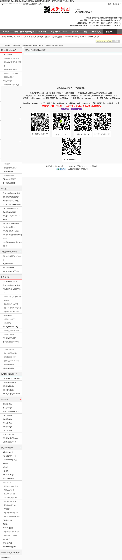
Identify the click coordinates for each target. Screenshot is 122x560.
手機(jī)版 (80, 166)
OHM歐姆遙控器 (9, 349)
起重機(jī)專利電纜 (9, 368)
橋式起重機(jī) (7, 81)
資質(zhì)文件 (25, 37)
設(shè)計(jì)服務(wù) (9, 374)
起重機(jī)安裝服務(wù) (10, 382)
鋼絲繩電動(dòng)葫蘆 (11, 304)
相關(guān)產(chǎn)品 (92, 32)
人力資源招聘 (7, 539)
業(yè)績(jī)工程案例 (10, 535)
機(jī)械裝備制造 (8, 263)
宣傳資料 (5, 467)
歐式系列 (75, 32)
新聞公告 (5, 524)
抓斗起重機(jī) (7, 408)
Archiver (72, 166)
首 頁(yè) (5, 32)
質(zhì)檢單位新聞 (8, 434)
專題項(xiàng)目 (8, 452)
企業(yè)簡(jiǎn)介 (8, 475)
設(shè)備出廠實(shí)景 (11, 532)
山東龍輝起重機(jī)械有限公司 (1, 45)
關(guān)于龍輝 (7, 448)
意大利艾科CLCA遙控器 (11, 361)
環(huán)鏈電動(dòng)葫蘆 (11, 193)
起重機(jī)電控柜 (9, 334)
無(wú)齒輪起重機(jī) (9, 183)
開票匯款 (17, 37)
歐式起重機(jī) (7, 404)
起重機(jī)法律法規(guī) (10, 438)
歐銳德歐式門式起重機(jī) (11, 197)
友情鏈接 (95, 166)
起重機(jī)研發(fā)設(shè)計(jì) (12, 378)
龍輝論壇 (49, 166)
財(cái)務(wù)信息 (8, 478)
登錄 (109, 4)
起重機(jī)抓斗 (8, 323)
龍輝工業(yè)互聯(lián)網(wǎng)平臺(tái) (30, 32)
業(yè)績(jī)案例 (57, 37)
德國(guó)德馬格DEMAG (11, 223)
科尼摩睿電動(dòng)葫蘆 (11, 231)
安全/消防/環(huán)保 (9, 456)
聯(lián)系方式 (7, 543)
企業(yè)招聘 (59, 166)
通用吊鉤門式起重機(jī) (11, 58)
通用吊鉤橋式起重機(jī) (11, 85)
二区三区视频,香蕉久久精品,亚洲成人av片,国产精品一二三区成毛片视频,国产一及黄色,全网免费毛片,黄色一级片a (37, 1)
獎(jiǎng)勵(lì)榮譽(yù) (11, 513)
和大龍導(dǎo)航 (7, 37)
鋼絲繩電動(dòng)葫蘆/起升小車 (33, 45)
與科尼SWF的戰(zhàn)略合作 (89, 37)
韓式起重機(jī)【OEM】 (10, 212)
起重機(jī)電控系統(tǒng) (71, 37)
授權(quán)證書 (9, 490)
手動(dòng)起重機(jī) (9, 179)
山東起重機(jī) (7, 430)
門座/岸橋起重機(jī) (9, 175)
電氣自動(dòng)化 (8, 267)
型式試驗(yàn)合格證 (10, 497)
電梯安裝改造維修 (8, 390)
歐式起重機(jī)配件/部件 (10, 208)
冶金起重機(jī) (7, 427)
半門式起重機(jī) (9, 77)
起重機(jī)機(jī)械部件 (9, 338)
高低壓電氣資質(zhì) (10, 501)
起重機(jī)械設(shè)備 (9, 442)
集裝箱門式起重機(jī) (10, 69)
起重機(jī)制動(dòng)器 (10, 281)
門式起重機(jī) (7, 54)
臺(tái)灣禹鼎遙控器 (10, 353)
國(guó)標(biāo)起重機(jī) (11, 411)
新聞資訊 (4, 399)
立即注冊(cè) (117, 4)
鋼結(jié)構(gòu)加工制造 (11, 271)
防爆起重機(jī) (7, 423)
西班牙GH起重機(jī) (9, 227)
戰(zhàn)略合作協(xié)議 (12, 516)
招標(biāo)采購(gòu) (9, 547)
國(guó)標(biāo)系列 (59, 32)
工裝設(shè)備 (7, 520)
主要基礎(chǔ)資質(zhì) (11, 486)
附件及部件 (110, 32)
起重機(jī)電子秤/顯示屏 (11, 330)
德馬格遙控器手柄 (10, 357)
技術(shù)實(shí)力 (37, 37)
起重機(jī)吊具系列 (10, 319)
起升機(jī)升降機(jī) (9, 171)
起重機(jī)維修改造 (9, 386)
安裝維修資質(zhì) (10, 505)
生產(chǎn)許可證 (9, 494)
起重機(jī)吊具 (7, 315)
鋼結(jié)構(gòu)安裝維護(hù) (12, 394)
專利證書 (47, 37)
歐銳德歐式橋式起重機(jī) (11, 201)
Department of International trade (11, 4)
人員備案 (5, 471)
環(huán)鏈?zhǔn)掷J (11, 312)
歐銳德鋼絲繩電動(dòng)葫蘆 (12, 204)
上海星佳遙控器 (9, 364)
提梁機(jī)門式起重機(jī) (11, 73)
